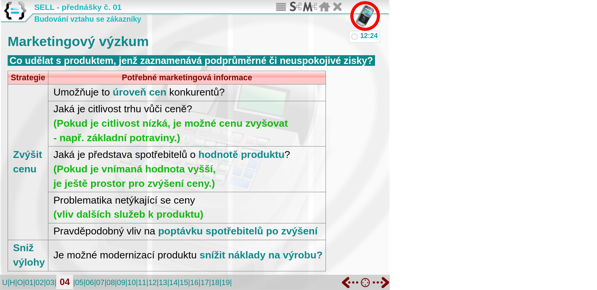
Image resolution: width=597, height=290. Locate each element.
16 (194, 282)
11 (142, 282)
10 (132, 282)
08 (111, 282)
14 (173, 282)
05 (79, 282)
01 (29, 282)
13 (163, 282)
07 (100, 282)
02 (39, 282)
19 (226, 282)
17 (205, 282)
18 (215, 282)
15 (184, 282)
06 (90, 282)
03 (50, 282)
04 (65, 282)
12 (152, 282)
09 (121, 282)
